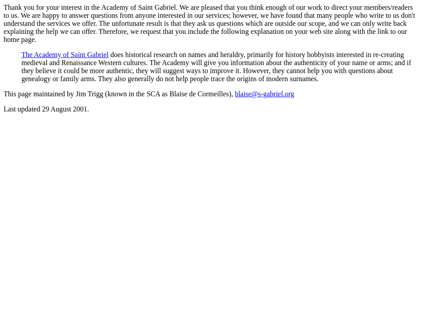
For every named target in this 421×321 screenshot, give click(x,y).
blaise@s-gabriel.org (264, 94)
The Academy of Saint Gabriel (65, 54)
